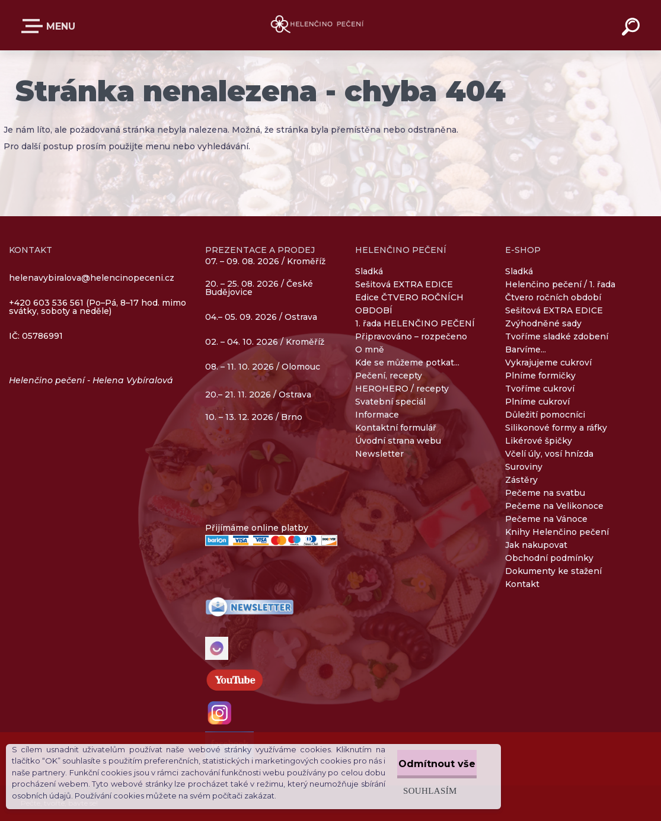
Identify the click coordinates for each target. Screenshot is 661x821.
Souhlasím (403, 788)
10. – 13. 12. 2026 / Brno (253, 417)
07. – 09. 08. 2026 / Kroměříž (265, 261)
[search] (632, 28)
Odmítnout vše (423, 761)
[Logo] (330, 25)
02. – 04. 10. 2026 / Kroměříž (264, 342)
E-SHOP (34, 26)
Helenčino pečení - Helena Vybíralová (91, 380)
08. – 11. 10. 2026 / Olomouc (262, 367)
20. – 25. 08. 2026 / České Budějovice (259, 288)
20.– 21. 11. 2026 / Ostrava (258, 394)
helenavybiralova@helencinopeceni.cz (91, 277)
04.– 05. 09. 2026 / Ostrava (261, 317)
